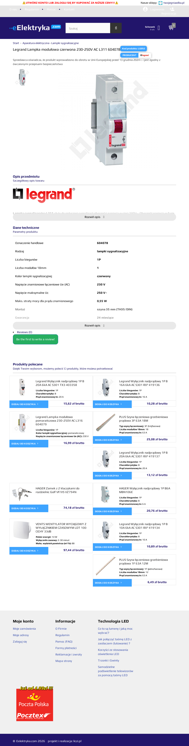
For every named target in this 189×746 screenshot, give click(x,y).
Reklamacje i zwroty (68, 654)
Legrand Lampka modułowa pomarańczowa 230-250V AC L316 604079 (59, 420)
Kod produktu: (129, 48)
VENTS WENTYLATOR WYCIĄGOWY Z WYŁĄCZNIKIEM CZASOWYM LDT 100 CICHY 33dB (61, 527)
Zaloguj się (20, 641)
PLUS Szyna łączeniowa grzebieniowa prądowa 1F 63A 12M (143, 561)
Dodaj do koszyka (25, 404)
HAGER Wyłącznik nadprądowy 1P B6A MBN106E (144, 490)
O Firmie (61, 628)
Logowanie (154, 9)
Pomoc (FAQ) (63, 641)
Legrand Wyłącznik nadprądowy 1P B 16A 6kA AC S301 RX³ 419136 (143, 383)
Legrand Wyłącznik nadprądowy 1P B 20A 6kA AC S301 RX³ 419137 (143, 454)
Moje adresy (21, 635)
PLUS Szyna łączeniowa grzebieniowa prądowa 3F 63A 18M (143, 418)
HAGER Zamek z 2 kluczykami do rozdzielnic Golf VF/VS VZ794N (57, 490)
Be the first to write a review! (35, 339)
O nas (13, 9)
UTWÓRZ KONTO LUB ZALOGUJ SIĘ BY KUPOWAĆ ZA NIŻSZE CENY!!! (70, 2)
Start (16, 43)
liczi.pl (77, 741)
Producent (129, 55)
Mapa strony (63, 661)
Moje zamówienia (24, 628)
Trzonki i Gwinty (108, 660)
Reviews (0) (24, 332)
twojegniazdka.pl (173, 2)
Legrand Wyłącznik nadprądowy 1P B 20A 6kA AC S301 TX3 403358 (60, 383)
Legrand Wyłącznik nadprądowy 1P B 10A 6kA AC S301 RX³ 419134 (143, 525)
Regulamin (32, 9)
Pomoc (51, 9)
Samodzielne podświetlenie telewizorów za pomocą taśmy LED (115, 671)
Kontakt (69, 9)
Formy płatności (66, 648)
